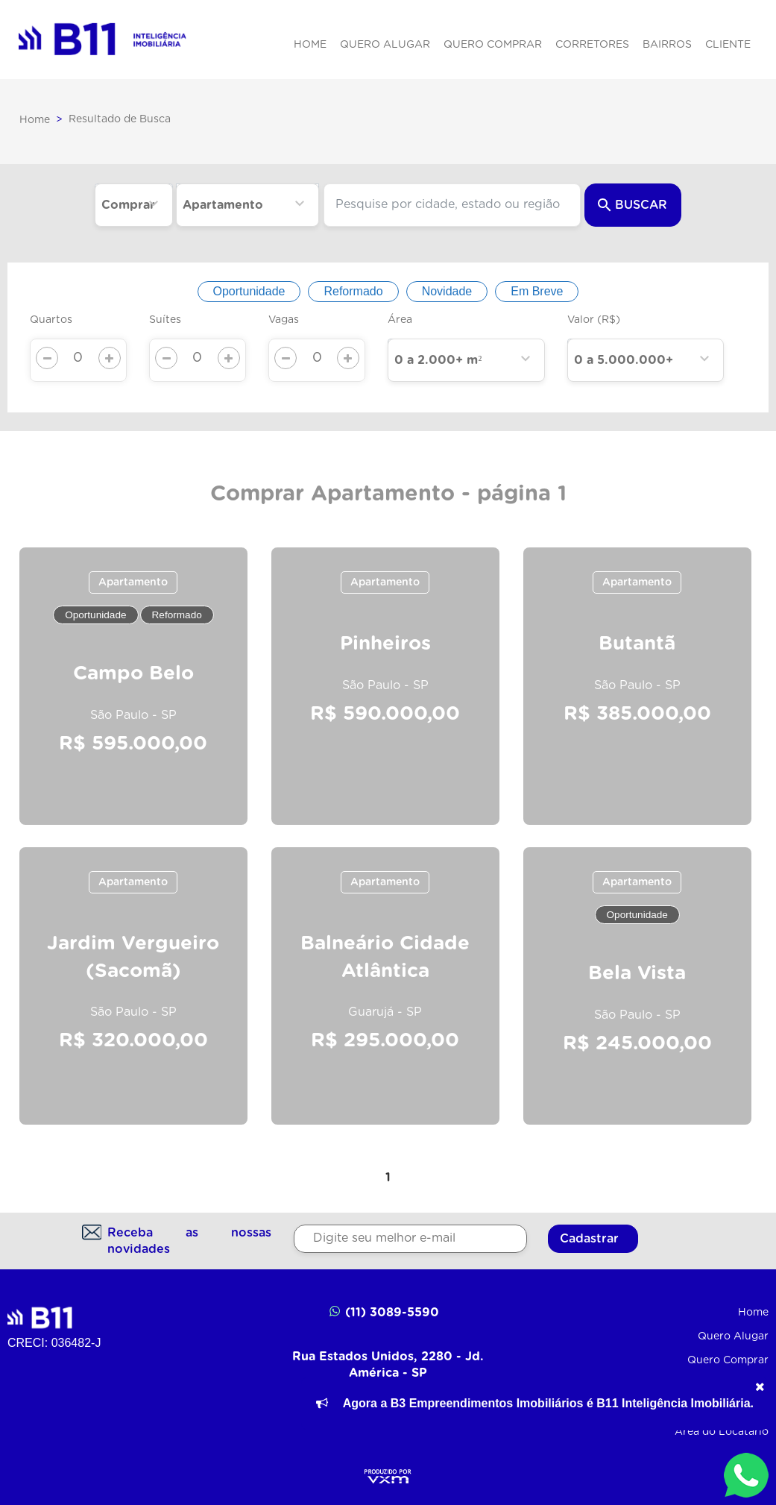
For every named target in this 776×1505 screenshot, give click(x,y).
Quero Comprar (493, 45)
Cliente (728, 45)
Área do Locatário (722, 1432)
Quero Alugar (385, 45)
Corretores (592, 45)
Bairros (667, 45)
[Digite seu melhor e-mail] (410, 1239)
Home (310, 45)
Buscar (632, 205)
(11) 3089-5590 (383, 1311)
